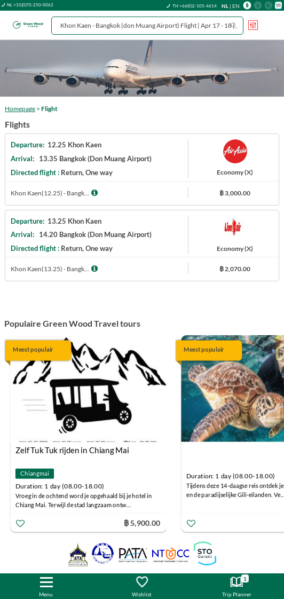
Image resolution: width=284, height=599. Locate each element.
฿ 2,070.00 (234, 269)
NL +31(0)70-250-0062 (30, 4)
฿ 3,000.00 (234, 193)
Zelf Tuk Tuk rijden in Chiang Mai (72, 450)
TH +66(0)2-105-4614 (194, 6)
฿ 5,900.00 (142, 522)
